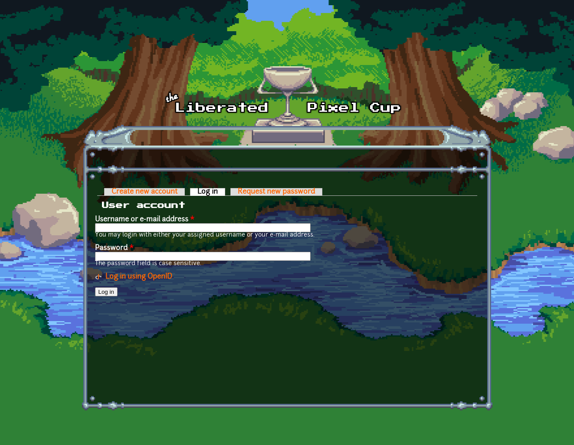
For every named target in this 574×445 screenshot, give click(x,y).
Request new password (276, 191)
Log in (211, 191)
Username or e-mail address (144, 219)
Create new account (144, 191)
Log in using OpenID (138, 276)
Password (114, 248)
